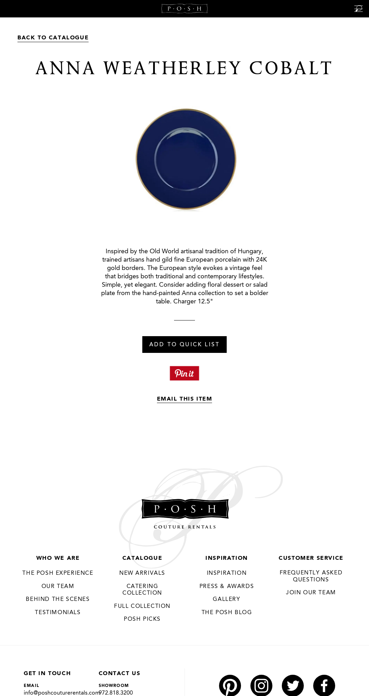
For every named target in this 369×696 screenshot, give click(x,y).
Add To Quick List (184, 345)
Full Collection (142, 606)
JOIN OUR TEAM (311, 593)
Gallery (226, 599)
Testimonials (58, 613)
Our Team (58, 586)
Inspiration (226, 558)
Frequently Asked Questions (311, 576)
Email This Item (184, 399)
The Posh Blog (227, 613)
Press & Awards (226, 586)
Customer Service (311, 558)
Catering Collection (142, 590)
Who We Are (58, 558)
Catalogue (142, 558)
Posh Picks (142, 619)
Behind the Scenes (58, 599)
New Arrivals (142, 573)
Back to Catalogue (53, 38)
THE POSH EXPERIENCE (57, 573)
